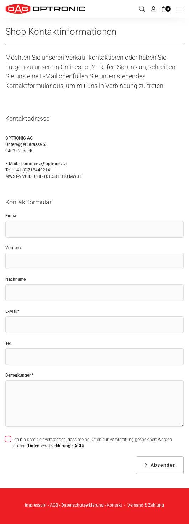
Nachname (15, 279)
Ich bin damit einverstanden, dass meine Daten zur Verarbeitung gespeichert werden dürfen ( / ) (88, 442)
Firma (10, 215)
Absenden (159, 465)
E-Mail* (12, 311)
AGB (78, 445)
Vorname (13, 247)
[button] (142, 9)
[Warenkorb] (165, 9)
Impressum (36, 505)
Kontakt (114, 505)
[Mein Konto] (153, 9)
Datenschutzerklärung (49, 445)
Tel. (8, 343)
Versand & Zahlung (145, 505)
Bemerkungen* (19, 375)
